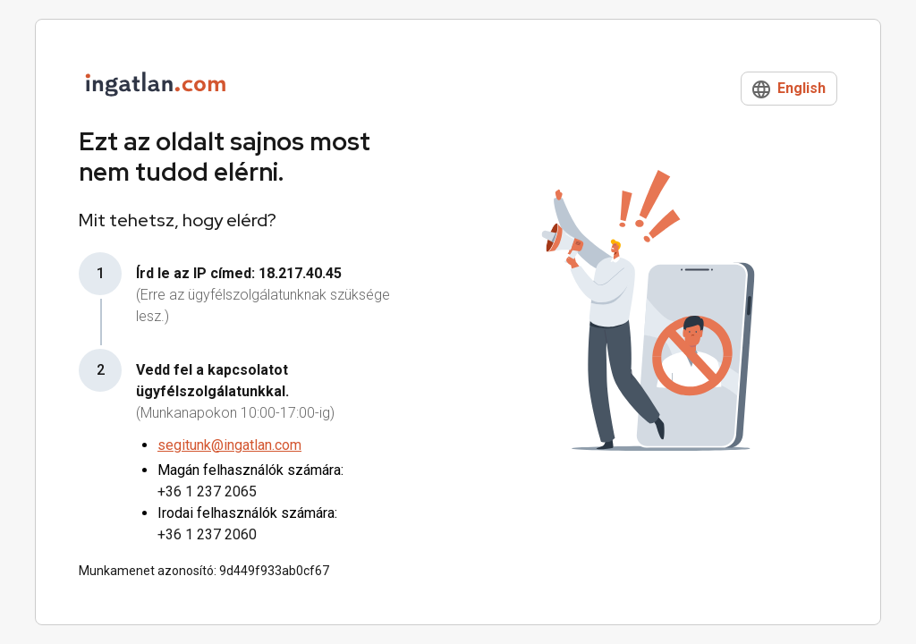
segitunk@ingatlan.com (229, 444)
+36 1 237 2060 (207, 534)
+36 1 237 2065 (207, 491)
